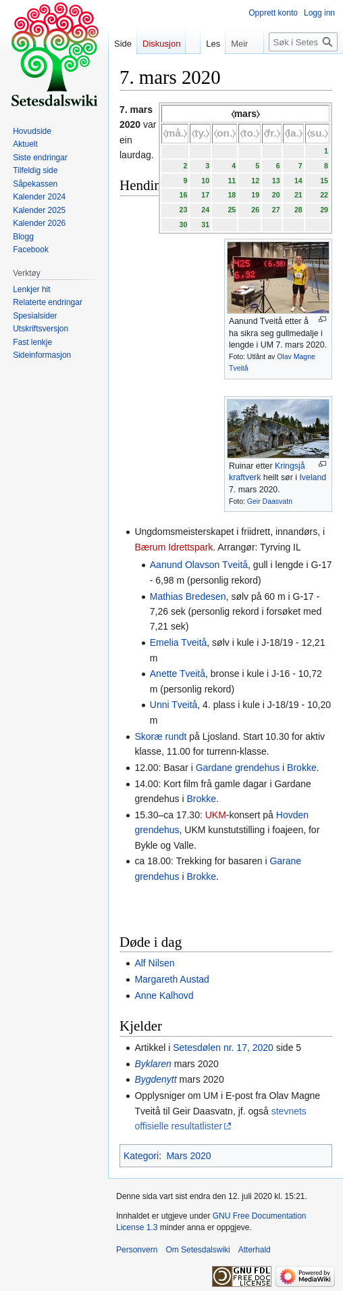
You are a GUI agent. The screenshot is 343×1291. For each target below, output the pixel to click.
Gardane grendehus (238, 767)
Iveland (312, 477)
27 (276, 210)
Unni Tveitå (174, 704)
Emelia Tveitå (178, 642)
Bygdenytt (155, 1079)
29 (324, 210)
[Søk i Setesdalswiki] (303, 41)
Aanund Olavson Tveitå (199, 564)
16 (183, 195)
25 (232, 210)
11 (232, 181)
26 (255, 210)
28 (298, 210)
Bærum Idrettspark (173, 547)
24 (205, 210)
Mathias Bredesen (188, 596)
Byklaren (152, 1063)
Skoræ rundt (160, 736)
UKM (215, 814)
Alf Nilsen (154, 963)
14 (298, 181)
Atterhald (254, 1249)
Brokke (302, 767)
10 (205, 181)
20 (276, 195)
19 (255, 195)
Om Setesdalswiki (197, 1249)
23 (183, 210)
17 (205, 195)
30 (183, 224)
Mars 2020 (188, 1155)
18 (232, 195)
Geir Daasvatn (269, 501)
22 (324, 195)
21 (298, 195)
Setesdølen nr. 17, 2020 (223, 1047)
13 (276, 181)
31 (205, 224)
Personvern (136, 1249)
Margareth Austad (171, 979)
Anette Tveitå (177, 673)
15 (324, 181)
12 (255, 181)
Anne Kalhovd (163, 995)
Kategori (141, 1155)
